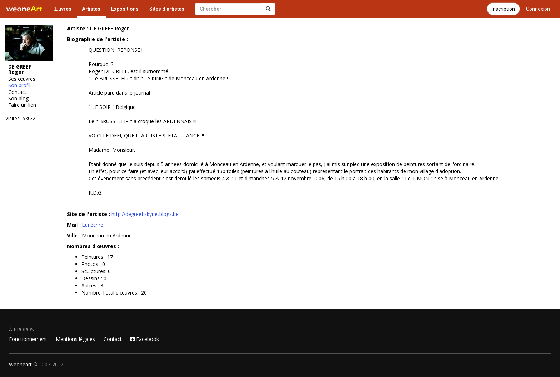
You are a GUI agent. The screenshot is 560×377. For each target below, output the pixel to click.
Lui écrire (92, 224)
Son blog (18, 98)
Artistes (91, 9)
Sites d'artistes (166, 9)
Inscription (503, 9)
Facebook (144, 339)
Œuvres (62, 9)
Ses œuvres (21, 79)
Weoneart (20, 364)
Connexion (538, 9)
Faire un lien (22, 105)
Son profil (19, 85)
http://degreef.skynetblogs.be (145, 214)
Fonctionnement (28, 339)
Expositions (125, 9)
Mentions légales (75, 339)
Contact (17, 92)
